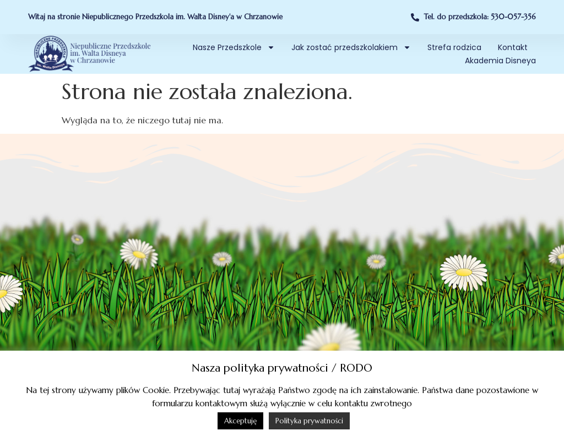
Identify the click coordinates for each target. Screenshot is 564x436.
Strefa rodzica (454, 47)
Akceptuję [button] (240, 421)
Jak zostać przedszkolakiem (351, 47)
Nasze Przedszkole (234, 47)
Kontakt (513, 47)
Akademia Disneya (500, 60)
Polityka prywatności (309, 421)
